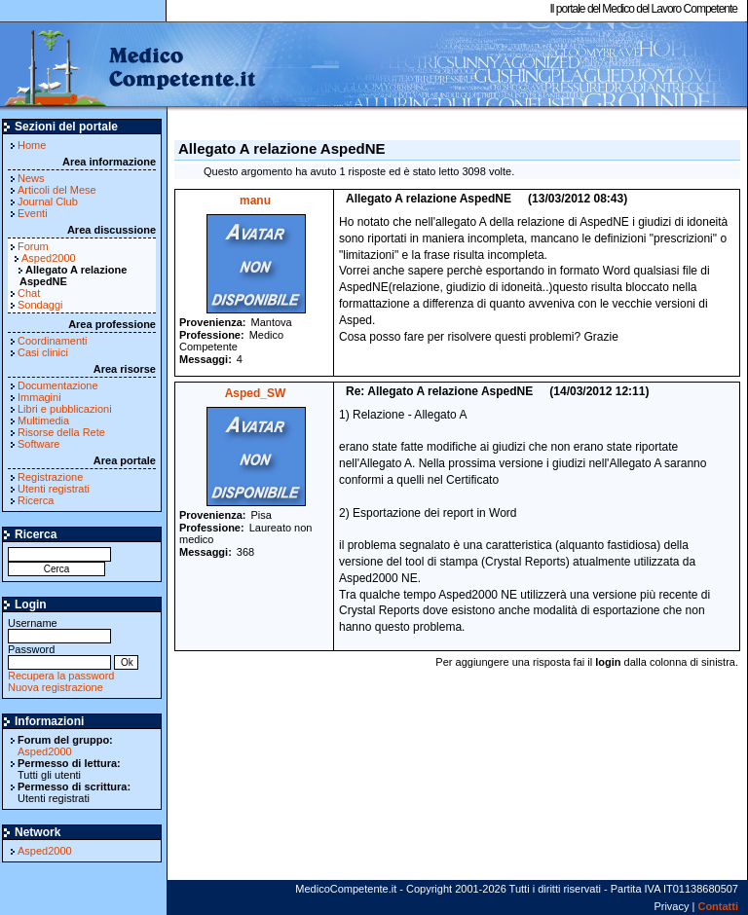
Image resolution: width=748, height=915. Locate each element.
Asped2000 (48, 258)
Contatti (717, 906)
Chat (29, 293)
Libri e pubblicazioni (65, 409)
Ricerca (36, 500)
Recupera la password (61, 675)
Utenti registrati (54, 488)
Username (59, 629)
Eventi (33, 213)
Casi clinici (43, 352)
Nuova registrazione (55, 687)
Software (38, 444)
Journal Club (48, 201)
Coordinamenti (53, 341)
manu (255, 200)
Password (59, 655)
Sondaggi (40, 305)
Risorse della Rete (61, 432)
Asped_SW (255, 393)
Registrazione (50, 477)
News (31, 178)
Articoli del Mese (57, 190)
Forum (33, 246)
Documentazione (58, 385)
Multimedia (43, 420)
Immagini (39, 397)
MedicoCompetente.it (129, 66)
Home (32, 145)
